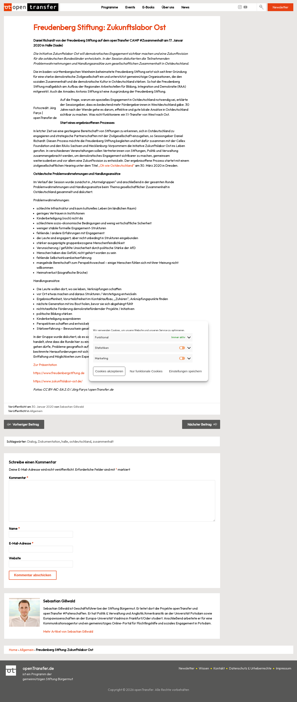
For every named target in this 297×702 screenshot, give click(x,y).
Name (14, 528)
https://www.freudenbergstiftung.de (58, 373)
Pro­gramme (109, 7)
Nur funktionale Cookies (146, 371)
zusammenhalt (103, 441)
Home (13, 650)
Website (15, 558)
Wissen (204, 668)
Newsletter (280, 7)
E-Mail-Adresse (21, 543)
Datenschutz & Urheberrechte (250, 668)
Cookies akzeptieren (109, 371)
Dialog (31, 441)
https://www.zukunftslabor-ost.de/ (57, 381)
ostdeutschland (80, 441)
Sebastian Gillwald (72, 407)
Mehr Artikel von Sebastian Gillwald (68, 631)
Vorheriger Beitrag (26, 424)
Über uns (168, 7)
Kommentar (18, 478)
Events (130, 7)
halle (64, 441)
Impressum (283, 668)
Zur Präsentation (45, 365)
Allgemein (36, 411)
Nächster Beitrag (199, 424)
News (185, 7)
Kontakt (219, 668)
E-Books (148, 7)
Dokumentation (49, 441)
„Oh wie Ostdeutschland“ (116, 165)
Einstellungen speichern (185, 371)
